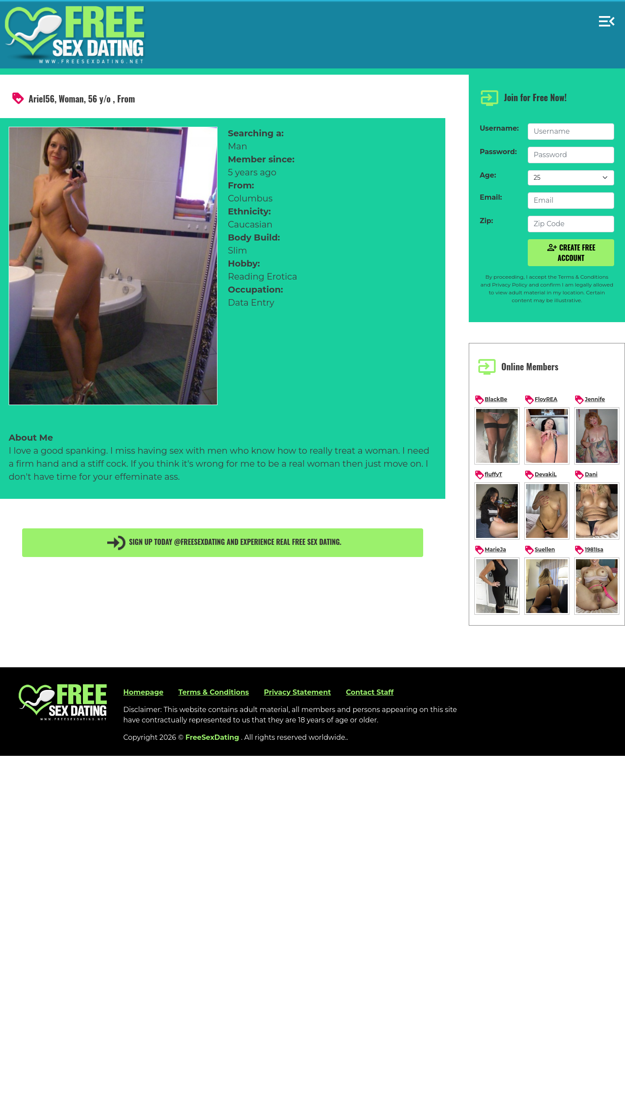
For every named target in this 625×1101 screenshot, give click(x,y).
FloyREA (540, 400)
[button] (607, 17)
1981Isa (588, 550)
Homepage (143, 692)
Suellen (539, 550)
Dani (585, 475)
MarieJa (490, 550)
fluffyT (488, 475)
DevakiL (540, 475)
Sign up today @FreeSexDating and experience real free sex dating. (223, 542)
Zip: (486, 221)
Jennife (589, 400)
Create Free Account (571, 252)
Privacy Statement (297, 692)
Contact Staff (370, 692)
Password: (498, 152)
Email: (491, 197)
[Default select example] (571, 177)
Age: (488, 175)
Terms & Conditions (213, 692)
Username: (499, 128)
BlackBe (490, 400)
